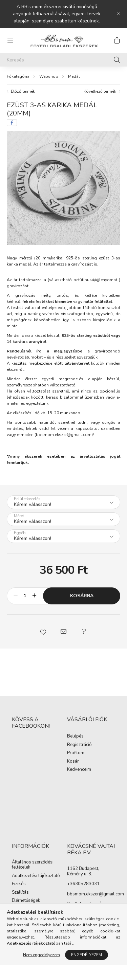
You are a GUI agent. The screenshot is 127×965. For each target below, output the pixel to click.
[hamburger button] (10, 40)
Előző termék (23, 91)
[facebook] (12, 122)
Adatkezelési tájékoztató (36, 876)
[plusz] (34, 596)
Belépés (75, 736)
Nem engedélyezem (41, 955)
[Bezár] (118, 14)
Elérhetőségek (26, 901)
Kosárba (81, 596)
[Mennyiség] (25, 596)
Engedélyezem (86, 955)
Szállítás (20, 892)
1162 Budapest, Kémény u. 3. (83, 871)
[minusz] (15, 596)
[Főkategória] (18, 76)
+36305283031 (83, 884)
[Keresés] (63, 60)
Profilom (75, 753)
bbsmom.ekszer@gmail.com (63, 434)
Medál (74, 76)
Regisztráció (79, 745)
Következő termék (100, 91)
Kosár (73, 761)
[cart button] (117, 40)
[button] (43, 631)
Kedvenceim (79, 769)
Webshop (48, 76)
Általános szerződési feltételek (33, 865)
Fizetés (19, 884)
